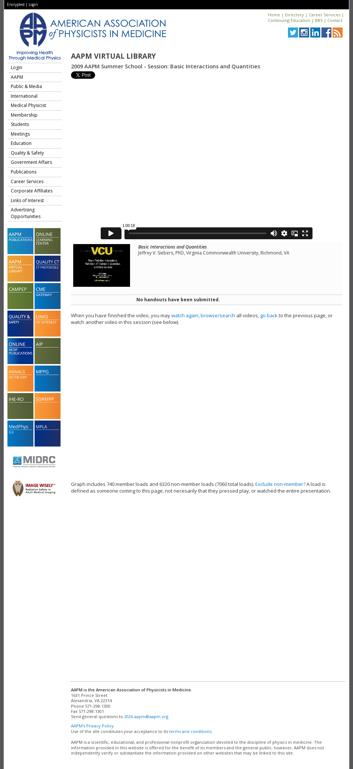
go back (269, 315)
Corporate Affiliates (31, 191)
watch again (184, 315)
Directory (294, 14)
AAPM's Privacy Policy (92, 726)
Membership (24, 115)
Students (20, 124)
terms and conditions (190, 731)
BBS (319, 20)
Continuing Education (289, 20)
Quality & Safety (27, 153)
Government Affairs (31, 162)
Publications (23, 172)
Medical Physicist (28, 105)
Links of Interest (27, 200)
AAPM (17, 77)
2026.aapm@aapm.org (146, 716)
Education (21, 143)
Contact (335, 20)
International (24, 96)
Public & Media (26, 86)
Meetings (20, 134)
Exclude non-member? (280, 484)
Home (274, 14)
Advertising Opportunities (26, 213)
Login (33, 4)
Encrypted (16, 4)
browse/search (218, 315)
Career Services (324, 14)
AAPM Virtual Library (113, 56)
